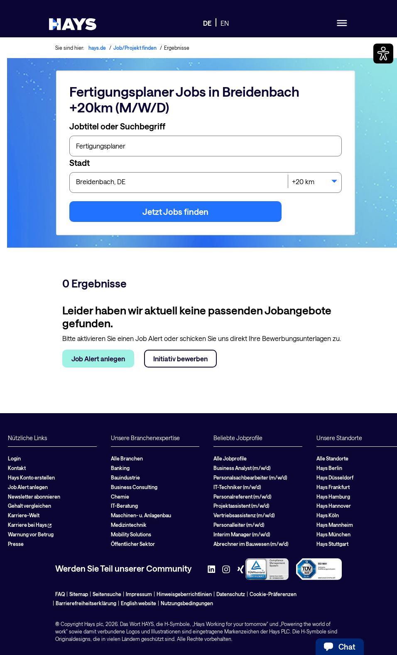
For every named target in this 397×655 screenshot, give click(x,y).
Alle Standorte (332, 458)
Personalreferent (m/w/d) (242, 496)
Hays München (333, 534)
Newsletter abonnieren (34, 496)
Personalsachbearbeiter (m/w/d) (250, 477)
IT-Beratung (124, 506)
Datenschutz (230, 594)
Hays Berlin (329, 468)
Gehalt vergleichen (29, 506)
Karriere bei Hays (29, 525)
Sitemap (78, 594)
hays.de (97, 48)
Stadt (79, 163)
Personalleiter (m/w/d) (238, 525)
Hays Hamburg (333, 496)
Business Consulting (134, 487)
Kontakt (17, 468)
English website (138, 603)
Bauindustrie (125, 477)
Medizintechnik (129, 525)
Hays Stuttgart (332, 544)
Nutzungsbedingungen (187, 603)
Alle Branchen (127, 458)
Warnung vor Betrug (31, 534)
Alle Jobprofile (230, 458)
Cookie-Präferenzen (273, 594)
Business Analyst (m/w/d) (241, 468)
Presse (16, 544)
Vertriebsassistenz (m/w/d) (243, 515)
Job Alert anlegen (98, 359)
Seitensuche (107, 594)
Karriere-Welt (23, 515)
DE (207, 23)
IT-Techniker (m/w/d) (237, 487)
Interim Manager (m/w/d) (241, 534)
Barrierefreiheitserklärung (86, 603)
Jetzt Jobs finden (175, 212)
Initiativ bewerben (180, 359)
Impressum (139, 594)
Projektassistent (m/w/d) (241, 506)
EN (225, 23)
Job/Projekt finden (135, 48)
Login (14, 458)
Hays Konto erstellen (31, 477)
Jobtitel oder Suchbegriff (117, 126)
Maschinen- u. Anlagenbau (141, 515)
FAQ (60, 594)
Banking (120, 468)
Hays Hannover (333, 506)
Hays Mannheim (334, 525)
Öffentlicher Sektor (133, 544)
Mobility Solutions (131, 534)
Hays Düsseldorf (334, 477)
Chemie (120, 496)
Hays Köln (327, 515)
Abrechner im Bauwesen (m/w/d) (250, 544)
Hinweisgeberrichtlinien (184, 594)
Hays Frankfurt (333, 487)
